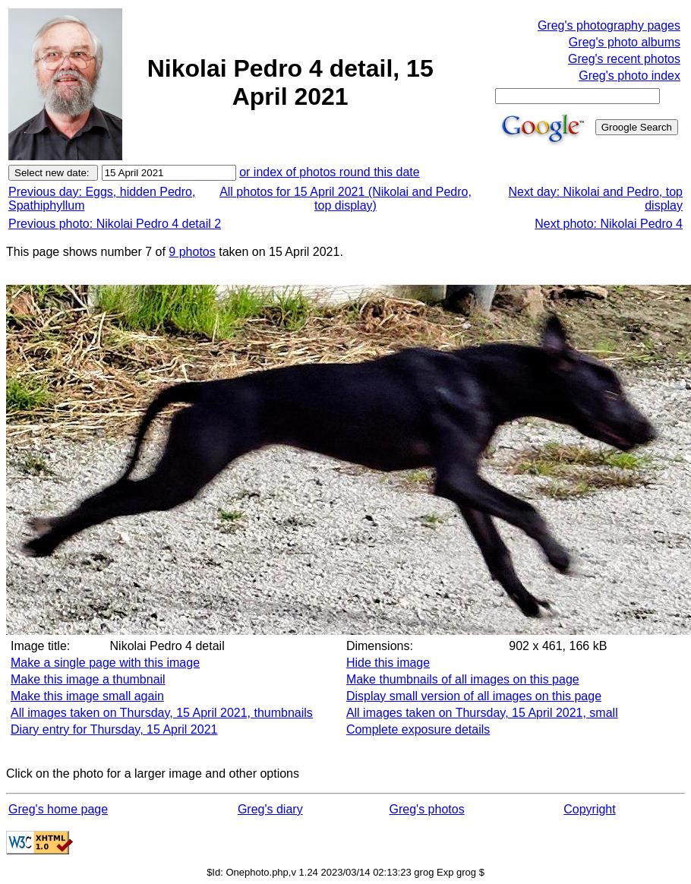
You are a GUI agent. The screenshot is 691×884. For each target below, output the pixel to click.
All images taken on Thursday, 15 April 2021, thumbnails (162, 712)
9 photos (192, 251)
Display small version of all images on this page (473, 696)
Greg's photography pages (609, 25)
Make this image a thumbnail (88, 679)
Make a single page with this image (105, 662)
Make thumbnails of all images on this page (462, 679)
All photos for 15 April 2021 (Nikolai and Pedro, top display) (345, 198)
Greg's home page (58, 809)
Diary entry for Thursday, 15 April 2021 (114, 729)
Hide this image (388, 662)
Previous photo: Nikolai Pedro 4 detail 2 (114, 223)
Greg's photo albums (624, 42)
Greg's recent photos (624, 58)
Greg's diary (270, 809)
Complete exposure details (418, 729)
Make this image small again (87, 696)
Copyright (589, 809)
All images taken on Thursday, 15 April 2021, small (482, 712)
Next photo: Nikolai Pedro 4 (609, 223)
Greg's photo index (629, 75)
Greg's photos (427, 809)
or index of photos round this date (329, 172)
